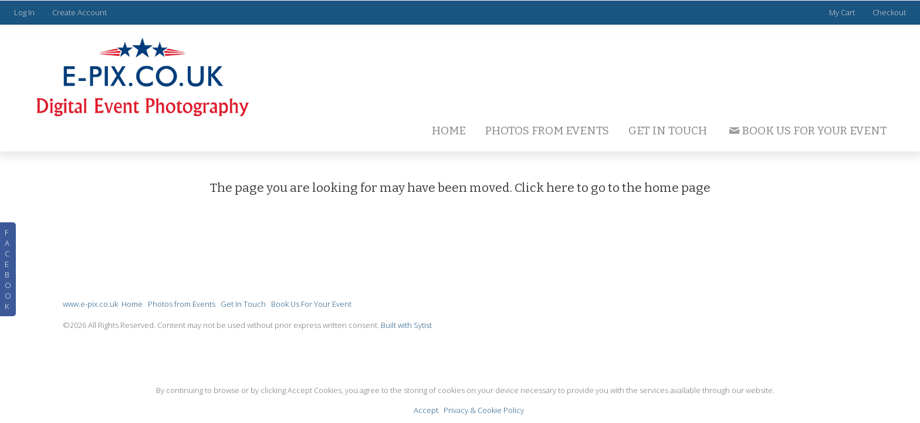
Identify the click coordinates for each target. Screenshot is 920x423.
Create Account (79, 12)
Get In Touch (667, 130)
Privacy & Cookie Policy (484, 410)
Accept (426, 410)
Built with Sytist (406, 325)
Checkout (889, 12)
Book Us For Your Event (807, 130)
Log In (24, 12)
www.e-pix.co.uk (90, 304)
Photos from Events (547, 130)
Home (449, 130)
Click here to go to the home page (613, 187)
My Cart (843, 12)
